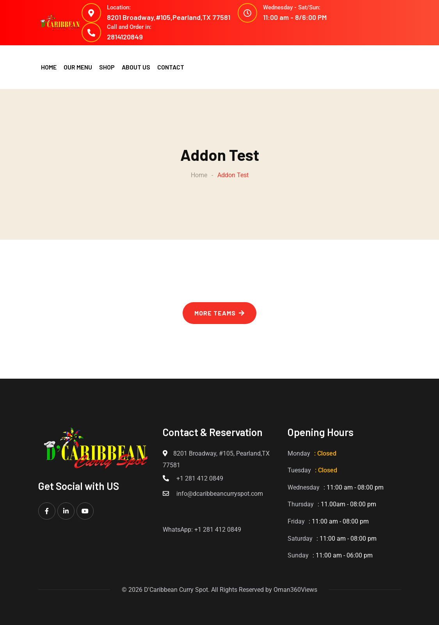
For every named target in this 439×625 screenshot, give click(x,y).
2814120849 (125, 36)
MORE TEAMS (219, 313)
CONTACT (170, 67)
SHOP (107, 67)
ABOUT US (136, 67)
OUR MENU (78, 67)
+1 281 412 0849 (199, 478)
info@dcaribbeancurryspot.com (219, 493)
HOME (49, 67)
